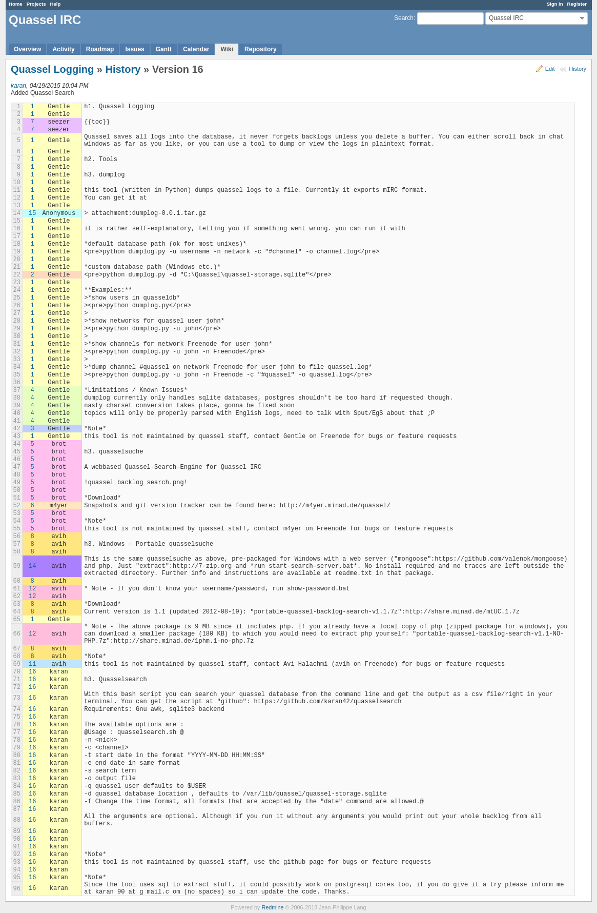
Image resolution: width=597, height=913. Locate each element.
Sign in (555, 4)
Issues (134, 49)
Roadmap (100, 49)
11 (32, 664)
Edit (550, 69)
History (577, 69)
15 (32, 213)
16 (32, 672)
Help (55, 4)
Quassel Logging (52, 69)
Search (404, 18)
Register (577, 4)
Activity (63, 49)
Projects (36, 4)
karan (18, 85)
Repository (260, 49)
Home (16, 4)
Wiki (226, 49)
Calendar (196, 49)
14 (32, 566)
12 (32, 588)
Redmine (272, 907)
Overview (27, 49)
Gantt (164, 49)
